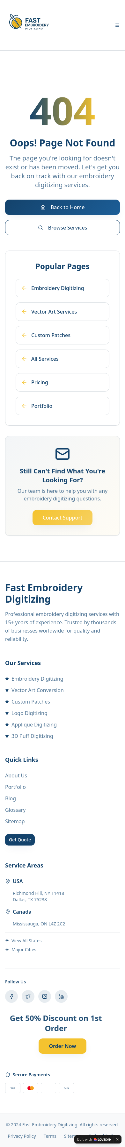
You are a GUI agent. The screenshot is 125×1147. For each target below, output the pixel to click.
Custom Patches (27, 701)
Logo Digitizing (26, 713)
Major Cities (20, 949)
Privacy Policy (22, 1136)
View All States (23, 941)
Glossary (15, 809)
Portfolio (15, 786)
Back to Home (62, 207)
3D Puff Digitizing (29, 736)
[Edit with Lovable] (94, 1139)
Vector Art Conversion (34, 690)
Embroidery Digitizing (34, 678)
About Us (16, 775)
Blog (10, 798)
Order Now (62, 1046)
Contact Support (63, 517)
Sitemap (15, 821)
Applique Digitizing (31, 724)
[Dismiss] (117, 1139)
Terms (50, 1136)
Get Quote (20, 840)
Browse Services (62, 227)
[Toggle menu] (117, 25)
